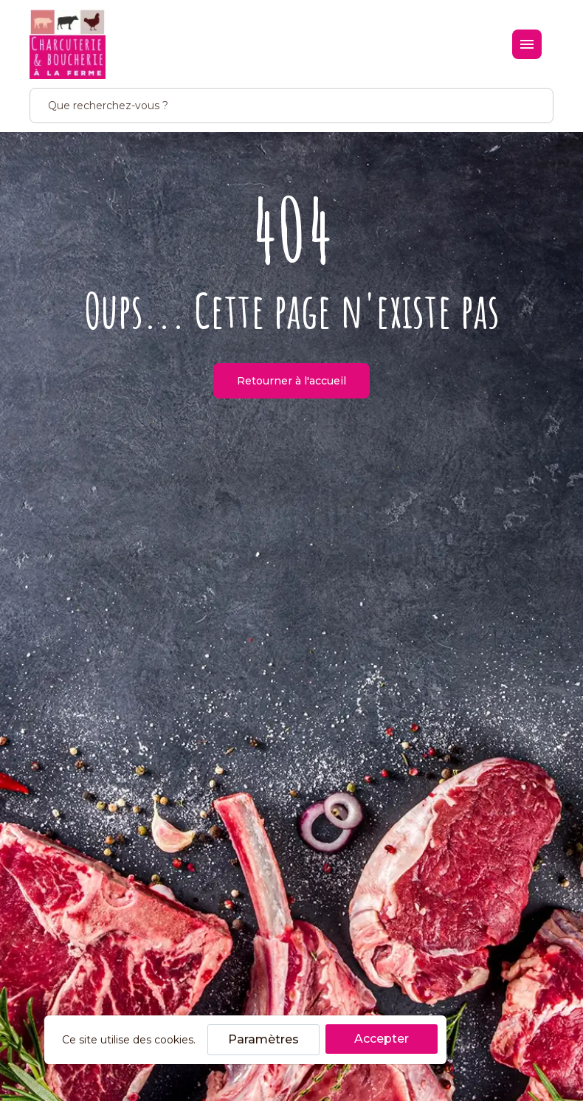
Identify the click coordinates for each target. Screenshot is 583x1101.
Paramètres (263, 1039)
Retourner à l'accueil (291, 380)
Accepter (381, 1039)
